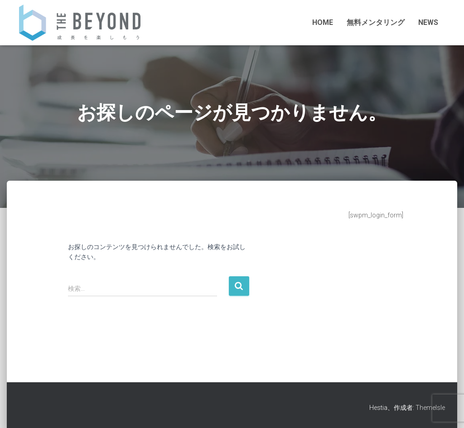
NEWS (428, 22)
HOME (322, 22)
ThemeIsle (430, 407)
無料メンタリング (376, 22)
